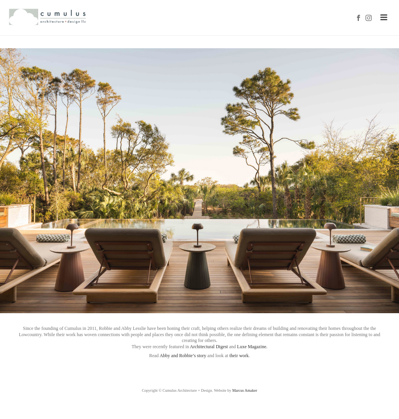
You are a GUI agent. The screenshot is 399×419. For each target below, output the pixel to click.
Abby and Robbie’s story (183, 355)
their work (239, 355)
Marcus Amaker (244, 390)
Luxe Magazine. (252, 346)
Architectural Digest (209, 346)
